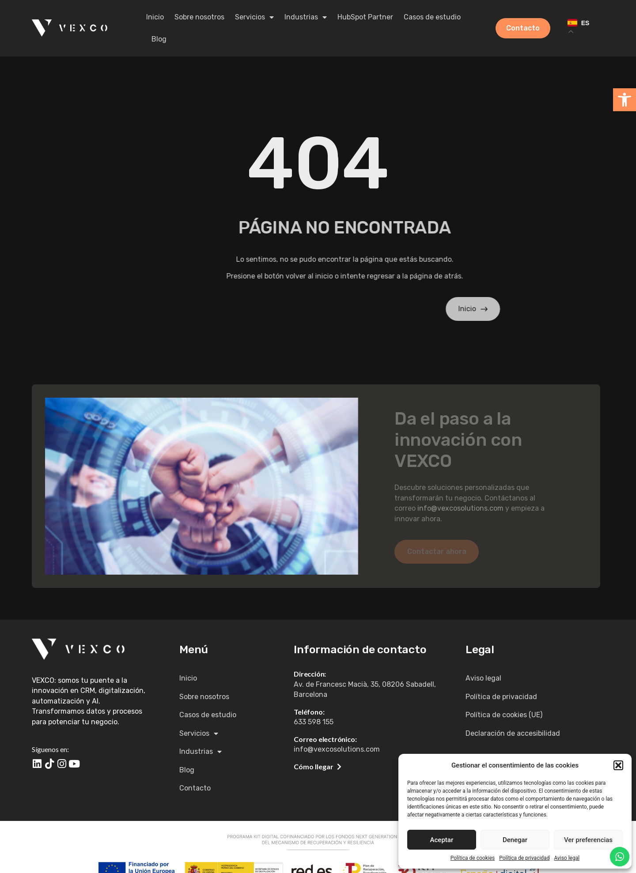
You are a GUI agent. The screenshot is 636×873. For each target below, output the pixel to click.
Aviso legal (566, 858)
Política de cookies (472, 858)
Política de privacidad (524, 858)
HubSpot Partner (365, 17)
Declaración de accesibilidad (513, 733)
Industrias (305, 17)
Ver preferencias (588, 840)
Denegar (515, 840)
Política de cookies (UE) (504, 715)
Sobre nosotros (199, 17)
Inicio (155, 17)
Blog (159, 39)
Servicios (254, 17)
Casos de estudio (432, 17)
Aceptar (442, 840)
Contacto (195, 788)
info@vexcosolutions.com (460, 508)
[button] (624, 99)
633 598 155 (313, 722)
